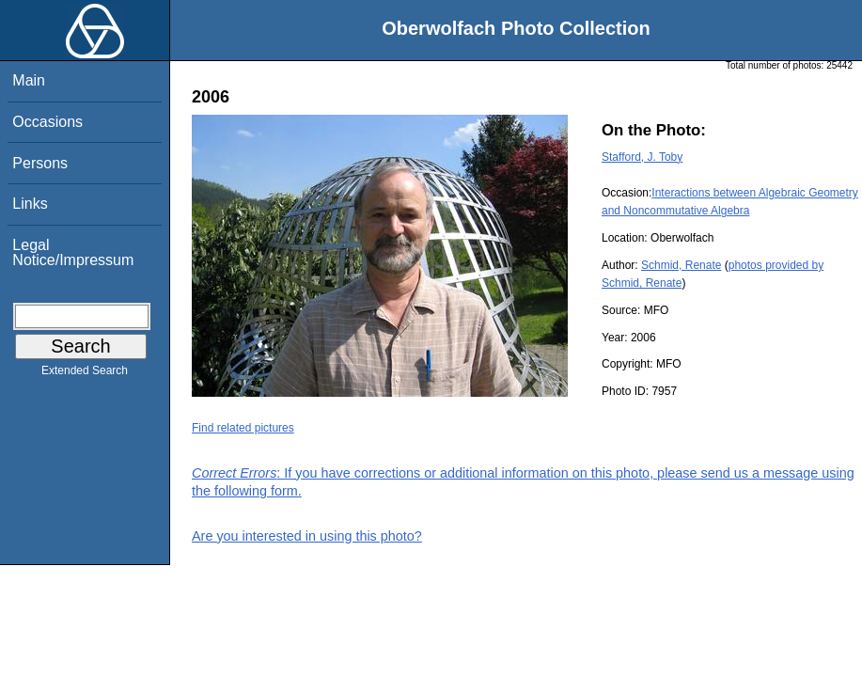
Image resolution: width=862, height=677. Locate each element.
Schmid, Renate (681, 265)
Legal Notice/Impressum (72, 252)
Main (28, 80)
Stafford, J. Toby (642, 157)
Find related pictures (243, 427)
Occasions (47, 122)
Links (29, 204)
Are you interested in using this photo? (307, 535)
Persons (40, 163)
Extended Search (84, 374)
